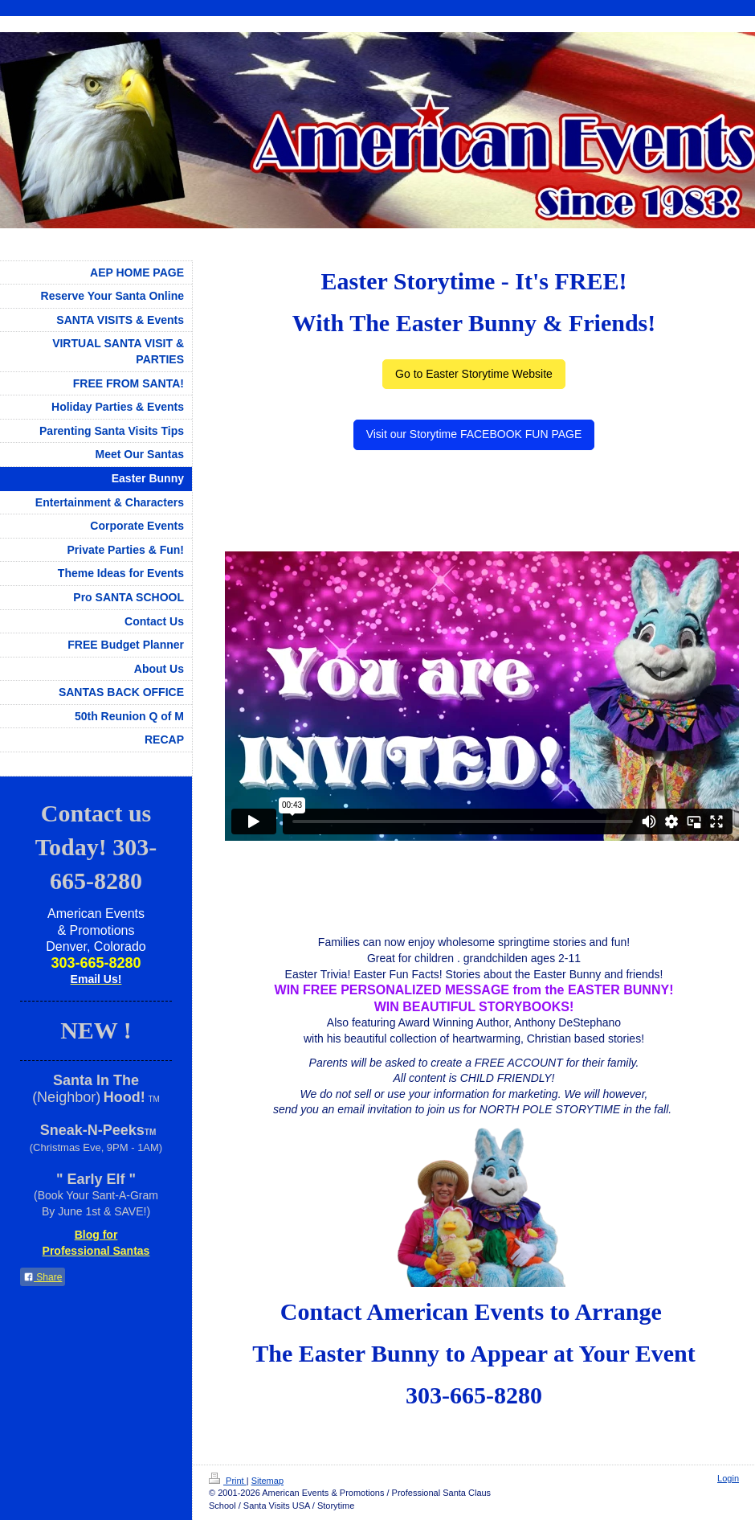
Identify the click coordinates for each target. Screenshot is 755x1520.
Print (228, 1480)
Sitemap (267, 1480)
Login (728, 1478)
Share (42, 1277)
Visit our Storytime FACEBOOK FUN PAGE (474, 434)
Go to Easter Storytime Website (474, 373)
